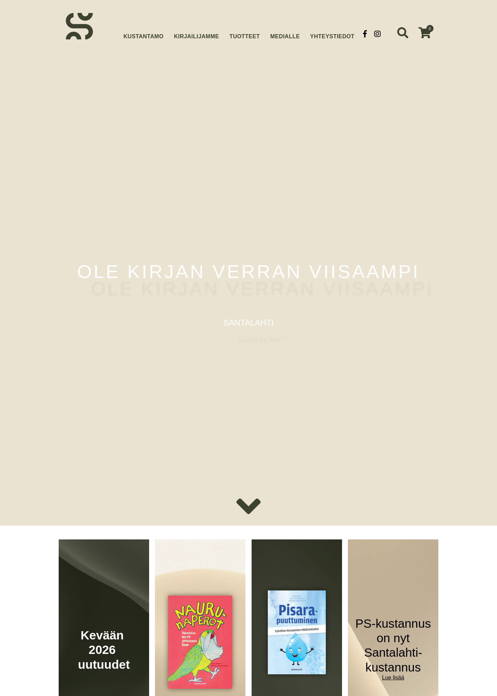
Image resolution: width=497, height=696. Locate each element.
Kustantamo (144, 33)
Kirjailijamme (196, 33)
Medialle (285, 33)
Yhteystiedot (332, 33)
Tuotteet (245, 33)
